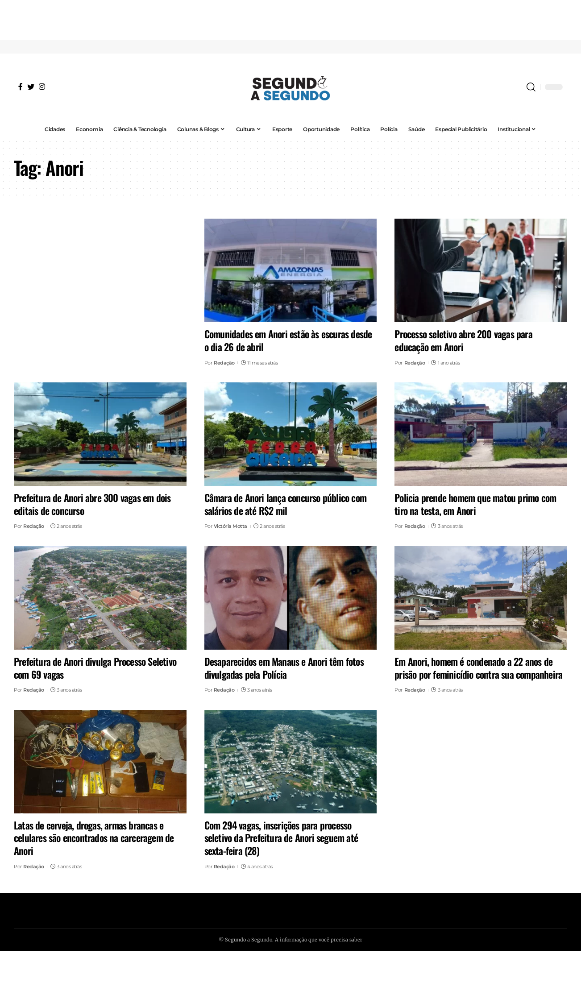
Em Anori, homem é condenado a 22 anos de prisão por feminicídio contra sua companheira (478, 667)
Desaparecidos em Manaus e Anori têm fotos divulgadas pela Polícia (284, 667)
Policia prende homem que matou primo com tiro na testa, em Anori (475, 504)
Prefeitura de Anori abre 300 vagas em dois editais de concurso (92, 504)
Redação (224, 363)
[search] (531, 87)
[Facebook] (20, 86)
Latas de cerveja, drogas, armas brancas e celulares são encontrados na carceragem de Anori (94, 838)
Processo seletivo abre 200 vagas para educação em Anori (463, 340)
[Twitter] (31, 86)
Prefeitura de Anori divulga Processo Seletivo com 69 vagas (95, 667)
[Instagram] (42, 86)
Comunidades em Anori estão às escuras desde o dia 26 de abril (288, 340)
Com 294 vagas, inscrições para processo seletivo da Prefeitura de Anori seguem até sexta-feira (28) (281, 838)
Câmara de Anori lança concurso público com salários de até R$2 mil (285, 504)
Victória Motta (230, 526)
